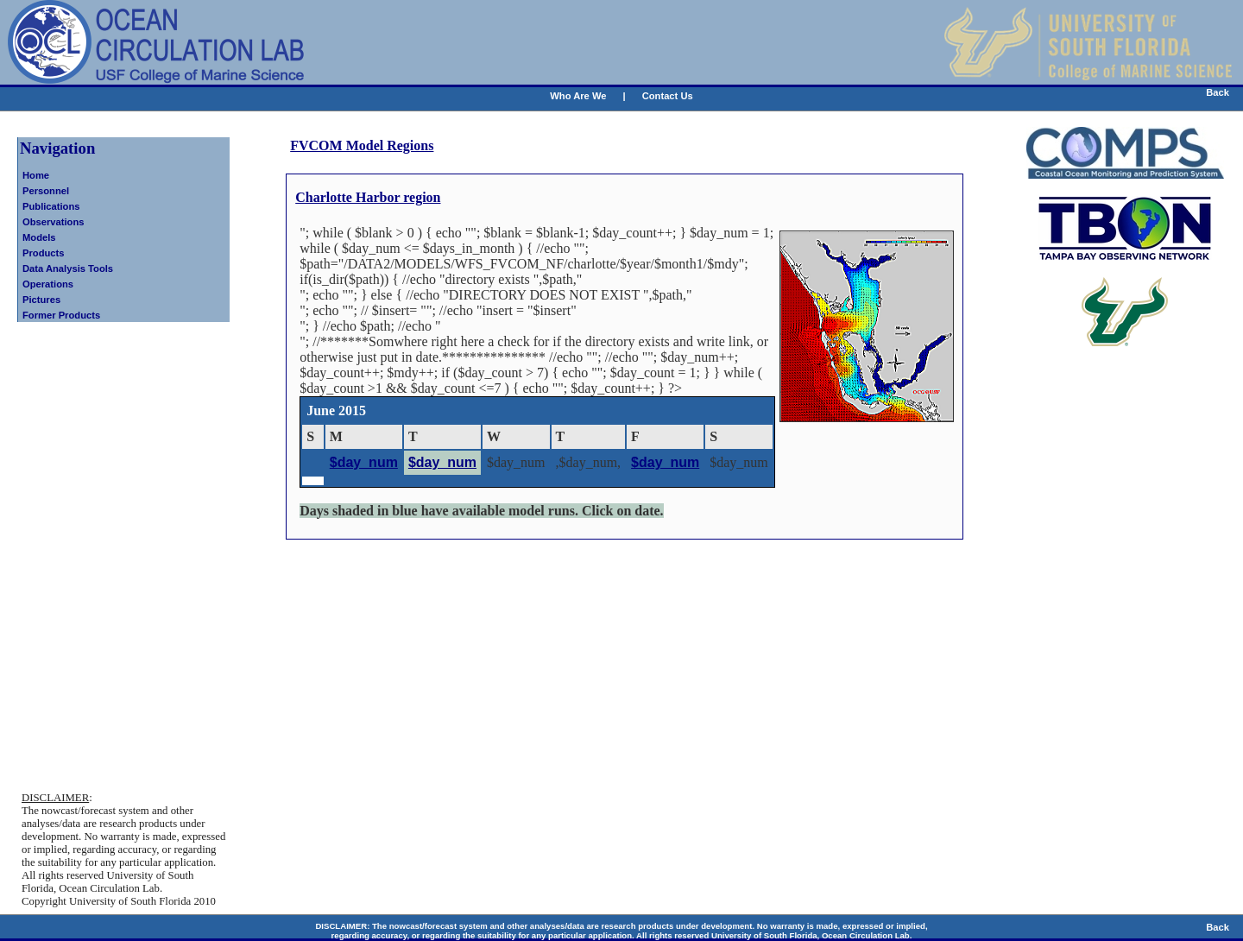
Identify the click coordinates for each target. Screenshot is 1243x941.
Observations (53, 222)
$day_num (364, 462)
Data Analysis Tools (67, 268)
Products (43, 253)
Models (39, 237)
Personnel (45, 191)
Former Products (61, 315)
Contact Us (667, 96)
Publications (51, 206)
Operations (47, 284)
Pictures (41, 299)
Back (1217, 92)
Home (35, 175)
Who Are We (578, 96)
